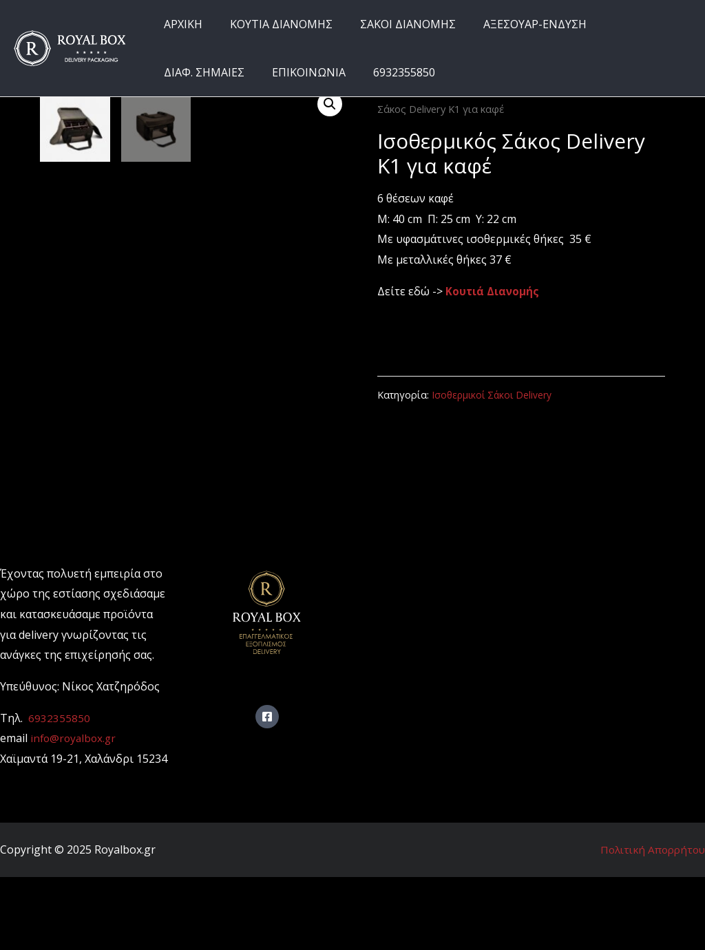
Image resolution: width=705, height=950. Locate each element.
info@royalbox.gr (75, 811)
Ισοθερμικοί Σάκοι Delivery (494, 394)
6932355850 (288, 72)
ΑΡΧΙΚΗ (180, 24)
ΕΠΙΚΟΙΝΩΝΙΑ (198, 72)
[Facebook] (267, 789)
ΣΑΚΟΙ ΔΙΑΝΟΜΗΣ (394, 24)
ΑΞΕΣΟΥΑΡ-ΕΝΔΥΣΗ (515, 24)
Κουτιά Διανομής (493, 291)
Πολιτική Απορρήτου (649, 921)
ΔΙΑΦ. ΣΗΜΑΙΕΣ (629, 24)
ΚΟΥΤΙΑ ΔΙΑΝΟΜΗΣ (273, 24)
